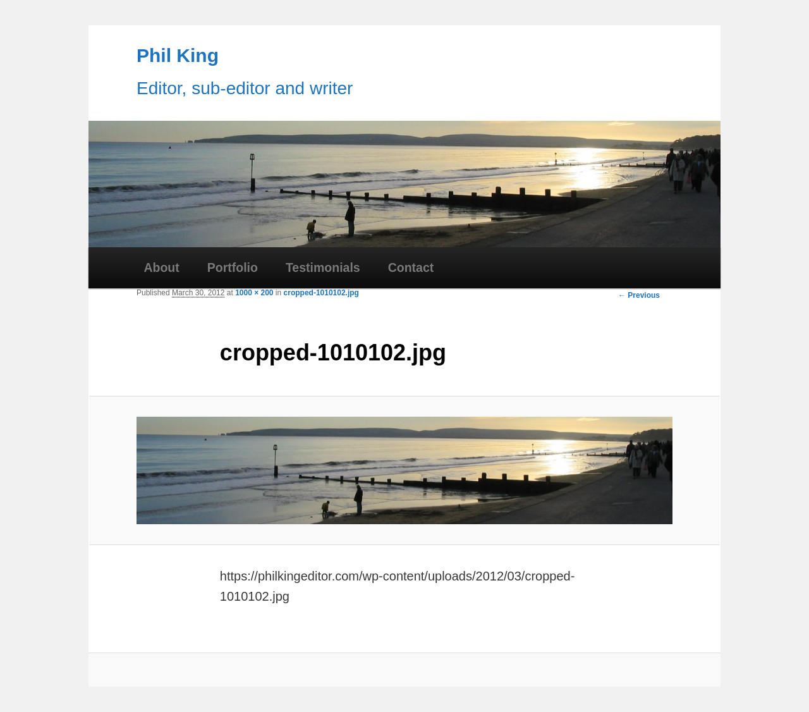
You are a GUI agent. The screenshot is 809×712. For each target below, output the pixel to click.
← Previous (639, 295)
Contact (411, 267)
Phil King (178, 55)
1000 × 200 (254, 292)
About (161, 267)
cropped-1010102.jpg (321, 292)
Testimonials (323, 267)
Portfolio (232, 267)
